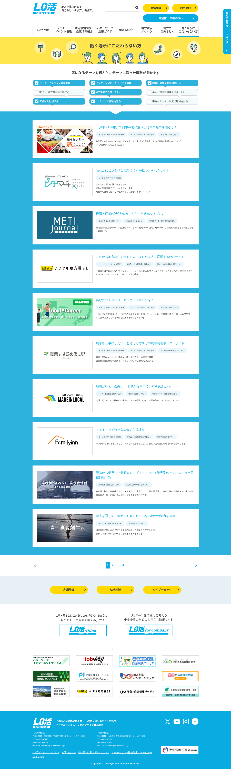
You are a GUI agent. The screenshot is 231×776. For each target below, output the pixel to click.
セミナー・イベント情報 (63, 30)
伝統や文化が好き (48, 101)
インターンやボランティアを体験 (113, 83)
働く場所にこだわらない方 (188, 30)
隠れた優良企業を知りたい (166, 83)
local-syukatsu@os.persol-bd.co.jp (50, 753)
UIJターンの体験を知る (108, 101)
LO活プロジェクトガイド (46, 759)
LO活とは (43, 29)
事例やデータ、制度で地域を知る (170, 101)
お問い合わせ (69, 759)
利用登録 (188, 8)
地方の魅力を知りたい (107, 92)
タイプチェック (166, 589)
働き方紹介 (126, 29)
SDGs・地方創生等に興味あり (55, 92)
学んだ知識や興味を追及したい (169, 92)
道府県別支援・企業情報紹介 (84, 30)
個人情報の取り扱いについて (93, 759)
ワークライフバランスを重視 (54, 83)
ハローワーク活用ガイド (105, 30)
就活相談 (158, 8)
